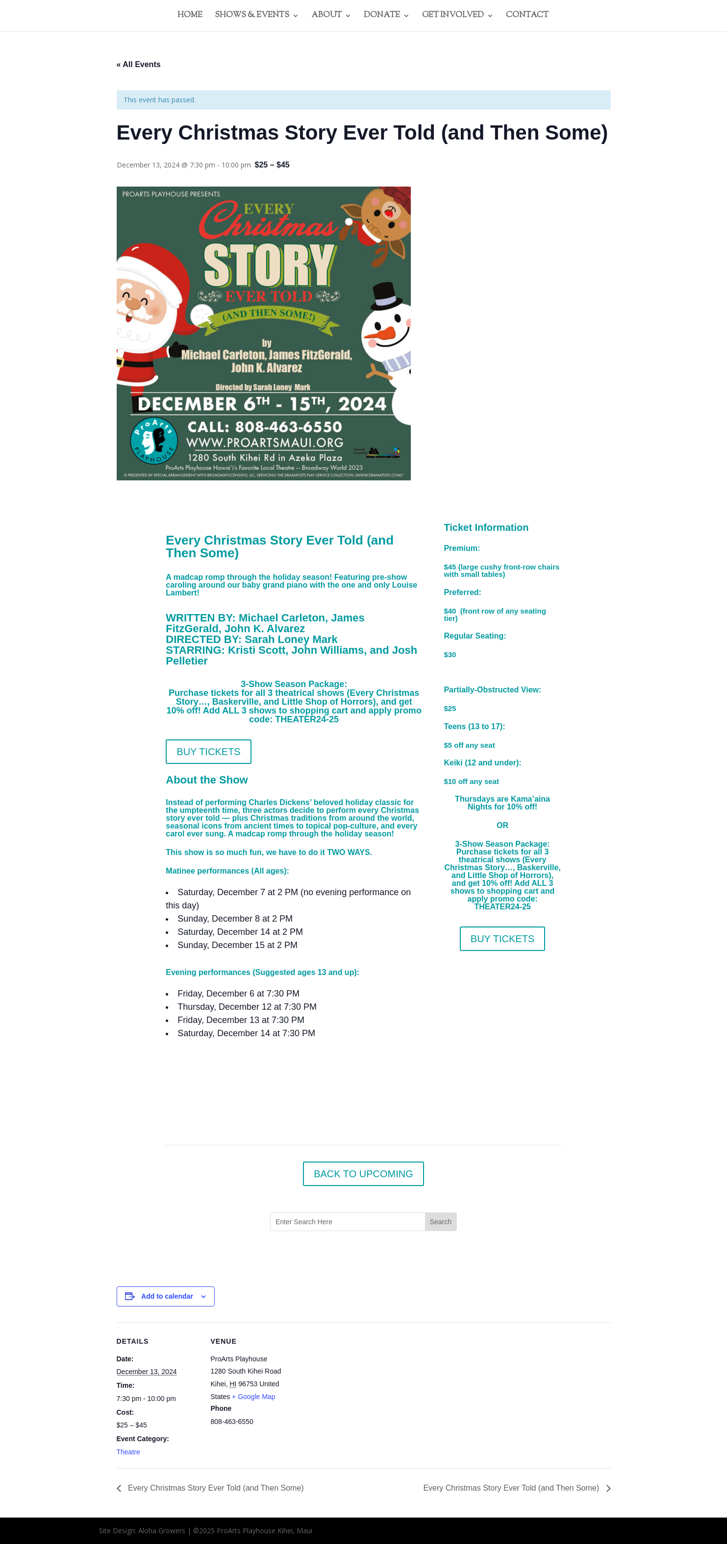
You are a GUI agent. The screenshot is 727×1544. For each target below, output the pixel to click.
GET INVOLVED (453, 16)
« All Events (139, 64)
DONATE (382, 16)
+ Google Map (253, 1397)
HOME (189, 16)
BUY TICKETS (208, 751)
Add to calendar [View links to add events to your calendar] (167, 1296)
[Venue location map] (356, 1390)
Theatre (128, 1452)
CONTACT (527, 16)
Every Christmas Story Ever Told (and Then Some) (215, 1488)
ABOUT (326, 16)
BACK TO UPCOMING (363, 1173)
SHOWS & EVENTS (252, 16)
